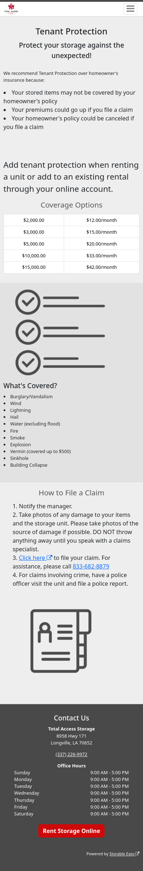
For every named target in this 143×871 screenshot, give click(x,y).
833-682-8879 (91, 566)
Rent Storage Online (71, 831)
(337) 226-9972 (71, 754)
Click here (35, 558)
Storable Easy (124, 853)
